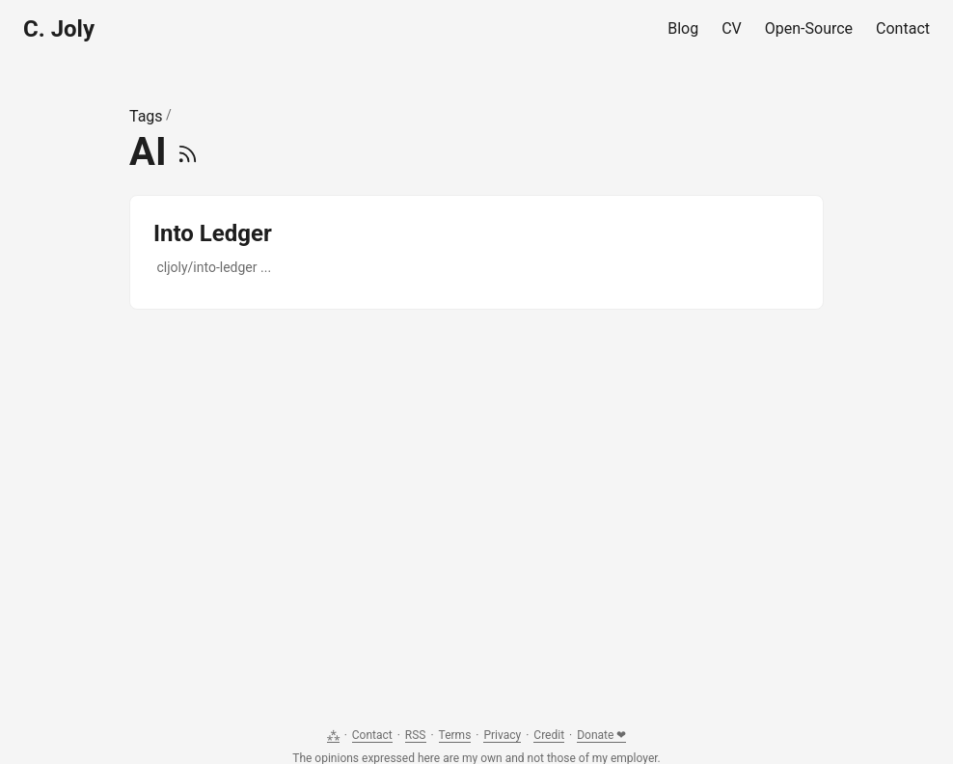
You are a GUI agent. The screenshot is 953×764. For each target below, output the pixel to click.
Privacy (502, 735)
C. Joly (59, 28)
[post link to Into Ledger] (476, 253)
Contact (372, 735)
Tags (146, 116)
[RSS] (188, 152)
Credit (548, 735)
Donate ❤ (601, 735)
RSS (415, 735)
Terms (455, 735)
